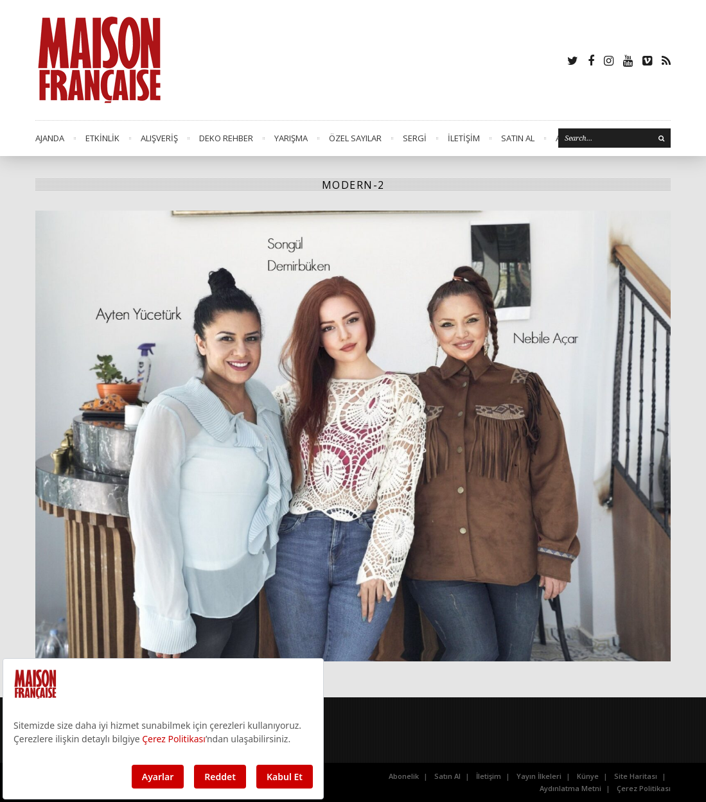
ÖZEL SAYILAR (355, 138)
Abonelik (404, 776)
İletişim (488, 776)
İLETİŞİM (464, 138)
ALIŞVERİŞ (159, 138)
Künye (588, 776)
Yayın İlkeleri (538, 776)
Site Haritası (635, 776)
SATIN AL (517, 138)
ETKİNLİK (102, 138)
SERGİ (415, 138)
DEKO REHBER (226, 138)
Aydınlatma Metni (570, 788)
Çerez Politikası (644, 788)
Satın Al (447, 776)
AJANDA (49, 138)
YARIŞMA (291, 138)
